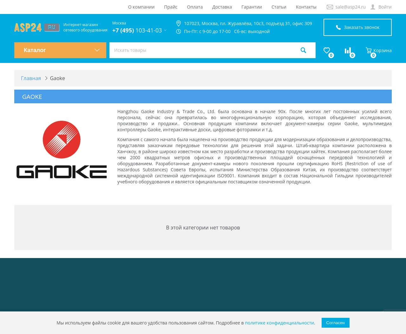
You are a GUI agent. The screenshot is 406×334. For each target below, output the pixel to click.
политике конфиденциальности (279, 323)
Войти (385, 7)
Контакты (306, 7)
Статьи (279, 7)
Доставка (222, 7)
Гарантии (251, 7)
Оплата (195, 7)
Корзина (379, 50)
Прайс (170, 7)
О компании (141, 7)
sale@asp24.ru (351, 7)
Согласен (335, 322)
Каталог (62, 50)
